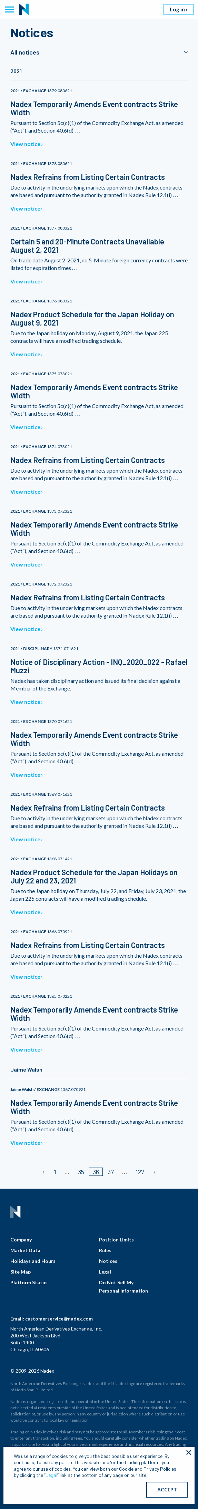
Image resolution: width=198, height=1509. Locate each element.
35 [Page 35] (81, 1172)
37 (111, 1172)
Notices (108, 1261)
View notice (25, 144)
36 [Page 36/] (96, 1172)
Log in (177, 9)
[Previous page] (44, 1172)
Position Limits (116, 1239)
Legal (105, 1272)
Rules (105, 1250)
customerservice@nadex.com (59, 1319)
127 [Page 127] (140, 1172)
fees (77, 1438)
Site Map (20, 1272)
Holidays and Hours (33, 1261)
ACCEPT (167, 1489)
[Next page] (154, 1172)
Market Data (25, 1250)
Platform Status (29, 1282)
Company (21, 1239)
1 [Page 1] (55, 1172)
